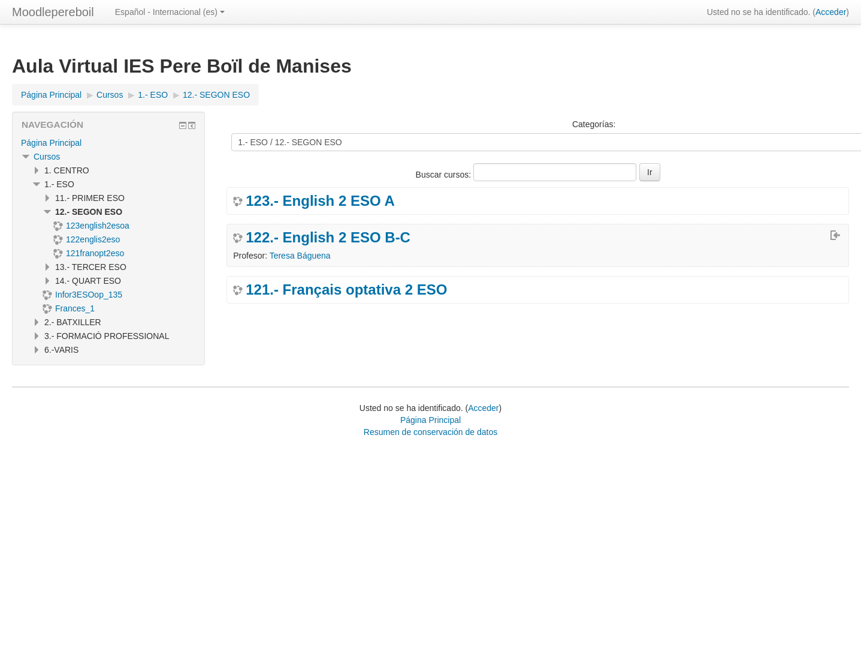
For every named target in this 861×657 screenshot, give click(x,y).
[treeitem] (108, 143)
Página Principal (51, 143)
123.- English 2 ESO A (320, 201)
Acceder (830, 12)
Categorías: (593, 124)
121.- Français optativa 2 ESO (346, 290)
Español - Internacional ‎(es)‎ (170, 12)
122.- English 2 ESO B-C (328, 237)
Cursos (47, 156)
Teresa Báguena (300, 255)
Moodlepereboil (53, 12)
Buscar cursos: (444, 174)
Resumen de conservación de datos (430, 432)
